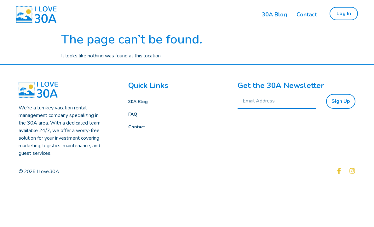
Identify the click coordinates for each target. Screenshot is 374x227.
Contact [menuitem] (306, 14)
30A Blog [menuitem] (274, 14)
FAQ (132, 114)
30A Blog (138, 102)
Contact (136, 127)
